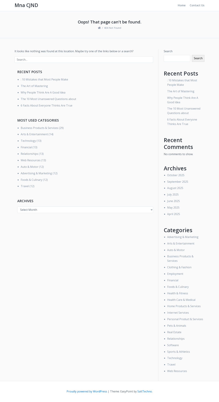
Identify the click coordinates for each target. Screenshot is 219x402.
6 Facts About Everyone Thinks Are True (46, 105)
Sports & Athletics (178, 352)
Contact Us (197, 5)
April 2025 (173, 214)
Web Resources (31, 160)
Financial (26, 147)
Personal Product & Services (185, 319)
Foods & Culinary (31, 180)
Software (173, 345)
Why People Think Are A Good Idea (43, 92)
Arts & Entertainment (34, 134)
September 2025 (177, 182)
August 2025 (175, 188)
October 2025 (175, 175)
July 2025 (173, 194)
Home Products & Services (184, 306)
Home (182, 5)
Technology (28, 141)
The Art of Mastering (34, 86)
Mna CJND (26, 5)
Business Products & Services (39, 128)
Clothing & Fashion (179, 267)
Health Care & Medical (181, 300)
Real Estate (174, 332)
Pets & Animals (176, 326)
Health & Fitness (177, 293)
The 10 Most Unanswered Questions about (48, 99)
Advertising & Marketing (36, 173)
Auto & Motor (29, 167)
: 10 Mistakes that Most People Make (44, 79)
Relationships (29, 154)
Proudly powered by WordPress (87, 391)
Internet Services (178, 313)
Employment (175, 274)
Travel (25, 186)
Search (168, 51)
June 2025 (173, 201)
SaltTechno (144, 391)
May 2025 (173, 207)
